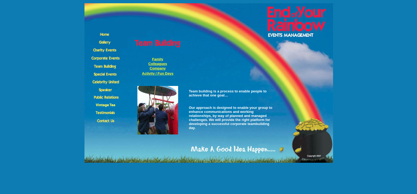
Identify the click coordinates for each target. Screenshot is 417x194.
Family (157, 59)
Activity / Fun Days (157, 73)
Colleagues (157, 64)
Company (158, 68)
